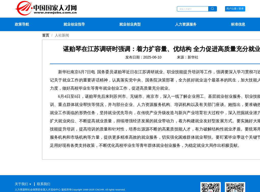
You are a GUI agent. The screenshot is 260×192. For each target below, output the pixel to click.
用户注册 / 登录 (235, 8)
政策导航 (22, 24)
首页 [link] (45, 35)
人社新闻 (62, 35)
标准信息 (238, 24)
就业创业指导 (74, 24)
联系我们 (43, 184)
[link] (62, 35)
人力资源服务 (186, 24)
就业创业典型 (130, 24)
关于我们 (21, 184)
